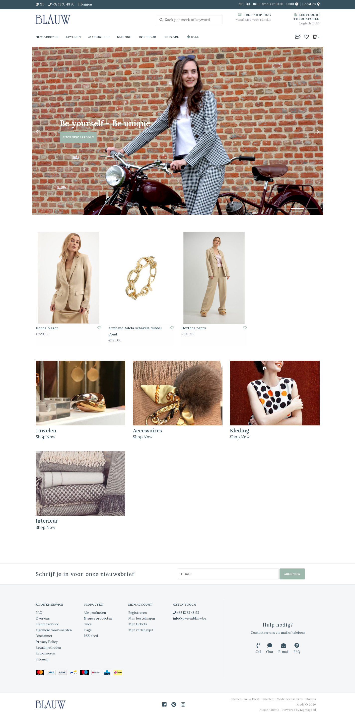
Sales (88, 624)
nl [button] (40, 4)
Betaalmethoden (48, 647)
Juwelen (73, 37)
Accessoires (98, 37)
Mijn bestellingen (141, 618)
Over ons (43, 618)
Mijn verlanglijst (140, 630)
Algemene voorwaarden (54, 630)
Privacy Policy (47, 641)
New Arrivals (47, 37)
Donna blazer (47, 328)
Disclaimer (44, 636)
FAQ (39, 612)
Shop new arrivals (78, 137)
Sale (193, 37)
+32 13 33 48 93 (186, 612)
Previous (48, 131)
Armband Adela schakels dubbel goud (135, 331)
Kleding (124, 37)
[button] (297, 36)
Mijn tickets (137, 624)
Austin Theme (269, 710)
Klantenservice (47, 624)
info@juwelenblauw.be (189, 618)
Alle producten (95, 612)
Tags (88, 630)
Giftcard (171, 37)
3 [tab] (311, 208)
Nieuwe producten (98, 618)
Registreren (137, 612)
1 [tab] (283, 208)
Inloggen (85, 4)
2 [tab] (297, 208)
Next (307, 131)
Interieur (147, 37)
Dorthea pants (193, 328)
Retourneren (45, 653)
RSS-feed (91, 636)
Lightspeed (308, 710)
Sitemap (42, 659)
